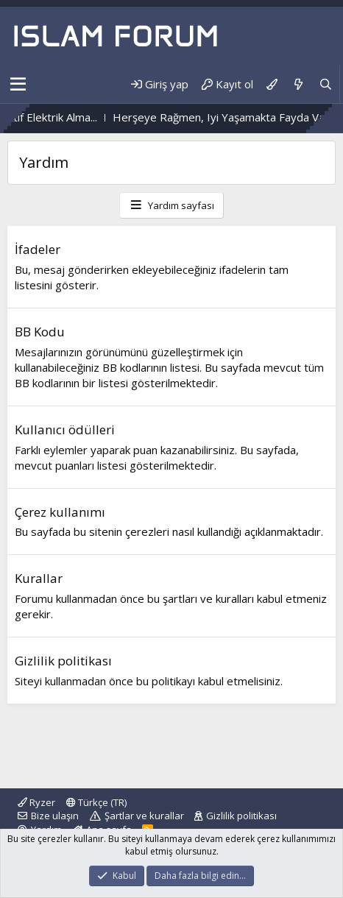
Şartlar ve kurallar (144, 815)
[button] (18, 84)
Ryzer (36, 802)
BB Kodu (40, 331)
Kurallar (39, 578)
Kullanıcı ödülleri (65, 429)
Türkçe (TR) (96, 802)
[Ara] (325, 84)
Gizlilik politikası (63, 660)
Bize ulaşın (55, 815)
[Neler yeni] (297, 84)
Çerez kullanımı (60, 511)
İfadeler (37, 249)
